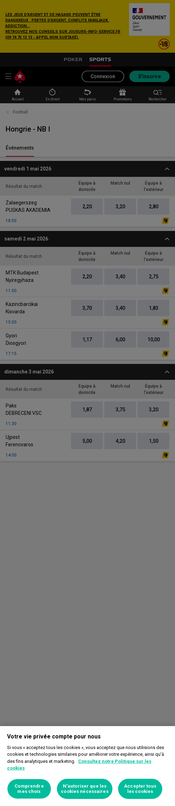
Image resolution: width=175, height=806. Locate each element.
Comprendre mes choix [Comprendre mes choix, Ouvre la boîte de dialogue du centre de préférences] (28, 788)
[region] (87, 766)
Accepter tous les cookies (140, 788)
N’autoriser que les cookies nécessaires (84, 788)
